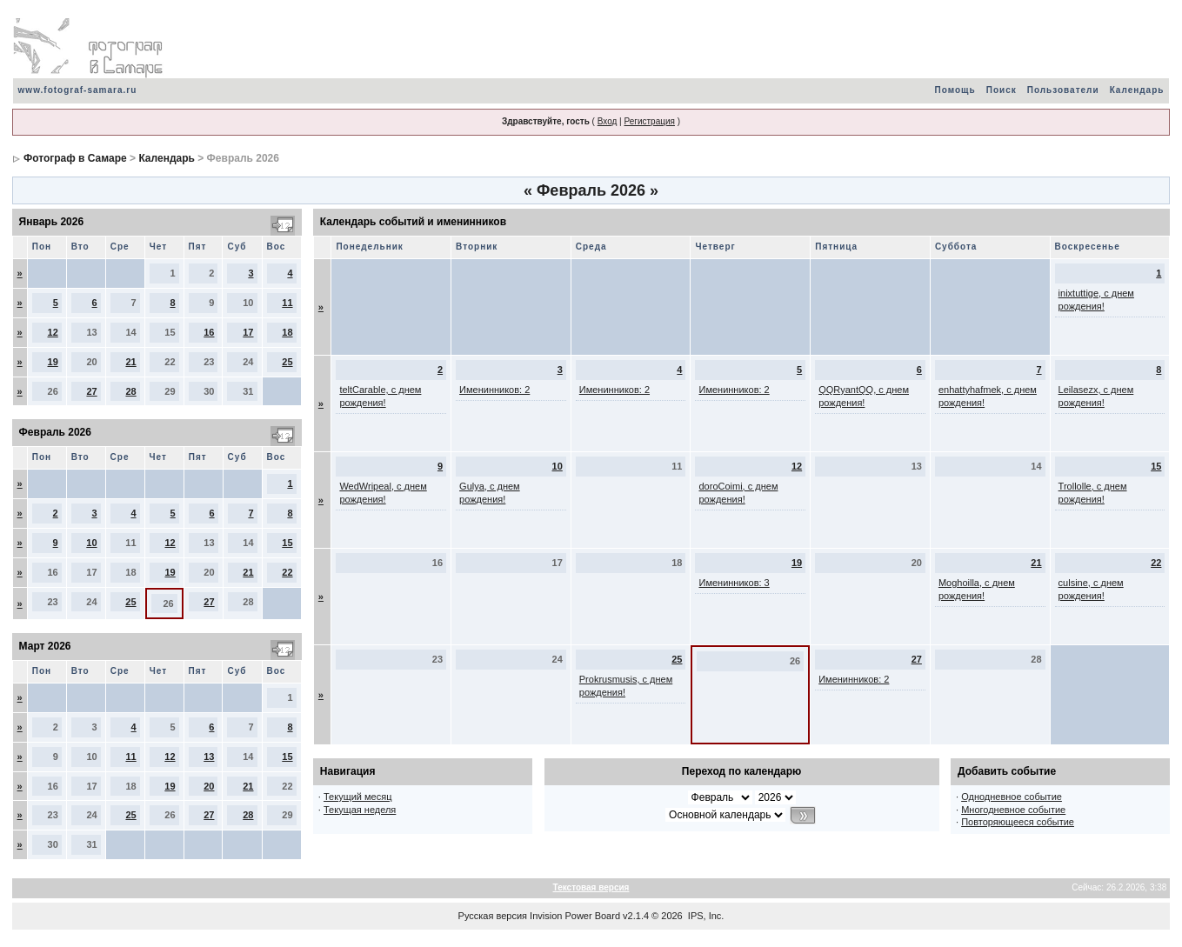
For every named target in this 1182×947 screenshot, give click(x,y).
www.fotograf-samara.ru (77, 90)
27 (91, 391)
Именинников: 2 (494, 389)
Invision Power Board (575, 915)
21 (130, 362)
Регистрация (649, 121)
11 (287, 302)
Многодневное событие (1013, 809)
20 (209, 786)
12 (53, 332)
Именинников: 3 (733, 582)
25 (287, 362)
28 (130, 391)
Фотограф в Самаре (75, 158)
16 (209, 332)
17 (248, 332)
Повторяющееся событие (1017, 822)
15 (287, 542)
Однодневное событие (1011, 796)
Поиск (1001, 90)
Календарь (1137, 90)
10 (91, 542)
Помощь (955, 90)
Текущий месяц (358, 796)
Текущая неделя (360, 809)
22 (287, 572)
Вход (608, 121)
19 (53, 362)
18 (287, 332)
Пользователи (1063, 90)
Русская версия (492, 915)
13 (209, 756)
